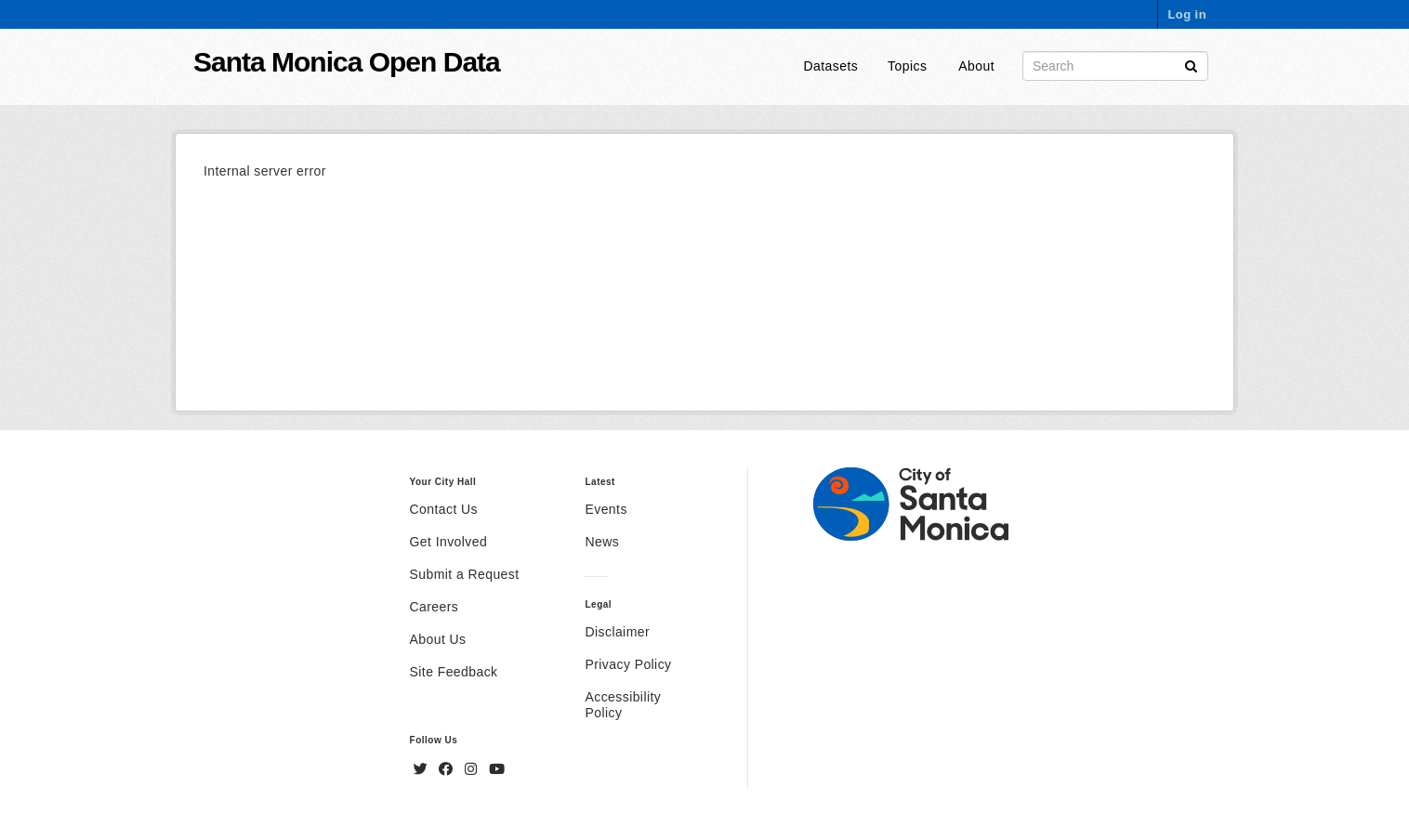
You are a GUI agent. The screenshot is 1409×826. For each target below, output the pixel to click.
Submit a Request (465, 574)
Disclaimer (617, 631)
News (602, 541)
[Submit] (1191, 64)
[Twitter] (423, 769)
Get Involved (449, 541)
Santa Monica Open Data (346, 61)
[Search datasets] (1115, 66)
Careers (434, 606)
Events (605, 509)
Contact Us (444, 509)
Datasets (831, 66)
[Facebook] (448, 769)
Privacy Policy (628, 664)
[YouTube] (496, 769)
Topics (907, 66)
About (976, 66)
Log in (1186, 14)
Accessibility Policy (623, 704)
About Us (438, 639)
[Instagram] (473, 769)
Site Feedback (454, 671)
